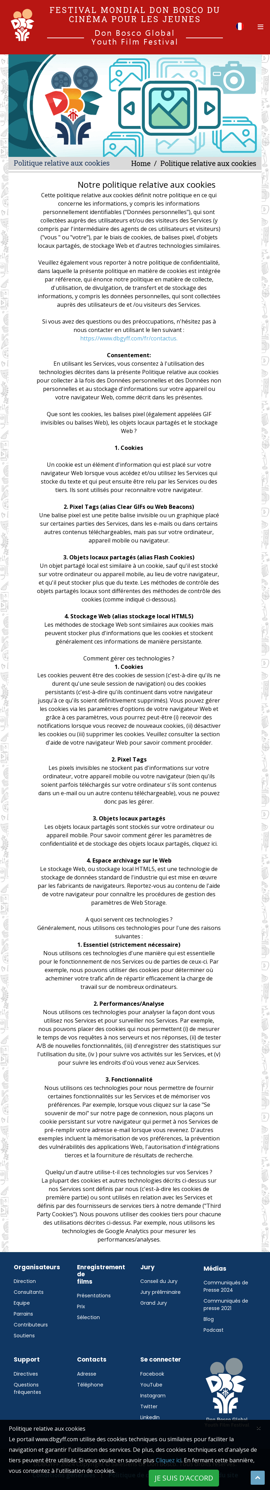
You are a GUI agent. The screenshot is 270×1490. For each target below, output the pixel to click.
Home (140, 163)
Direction (25, 1281)
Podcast (214, 1329)
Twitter (149, 1406)
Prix (81, 1306)
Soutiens (24, 1335)
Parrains (23, 1313)
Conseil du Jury (159, 1281)
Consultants (29, 1292)
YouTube (151, 1384)
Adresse (86, 1373)
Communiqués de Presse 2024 (226, 1286)
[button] (239, 25)
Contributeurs (31, 1324)
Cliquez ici (168, 1460)
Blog (209, 1319)
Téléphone (90, 1384)
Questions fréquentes (27, 1388)
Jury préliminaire (160, 1292)
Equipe (22, 1302)
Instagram (153, 1395)
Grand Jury (153, 1302)
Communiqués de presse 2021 (226, 1304)
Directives (26, 1373)
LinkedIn (150, 1417)
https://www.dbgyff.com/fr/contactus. (129, 338)
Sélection (88, 1317)
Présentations (94, 1295)
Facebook (152, 1373)
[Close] (258, 1427)
